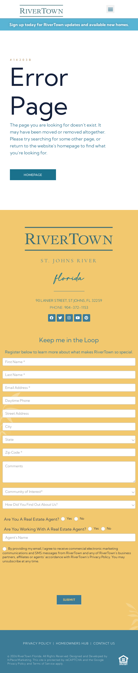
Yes (66, 518)
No (79, 518)
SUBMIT (69, 600)
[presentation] (40, 580)
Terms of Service (44, 663)
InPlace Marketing (19, 660)
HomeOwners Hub (72, 643)
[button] (110, 9)
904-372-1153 (76, 307)
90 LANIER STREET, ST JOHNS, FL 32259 (69, 300)
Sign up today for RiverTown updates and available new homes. (69, 24)
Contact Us (104, 643)
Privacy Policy (16, 663)
